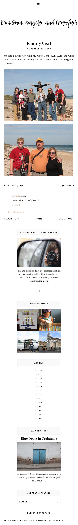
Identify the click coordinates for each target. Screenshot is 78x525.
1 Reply (69, 186)
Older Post (66, 219)
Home (39, 219)
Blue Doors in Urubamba (39, 438)
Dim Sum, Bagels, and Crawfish (29, 521)
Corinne (16, 195)
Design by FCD (55, 521)
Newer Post (12, 219)
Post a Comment (16, 212)
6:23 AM (16, 205)
